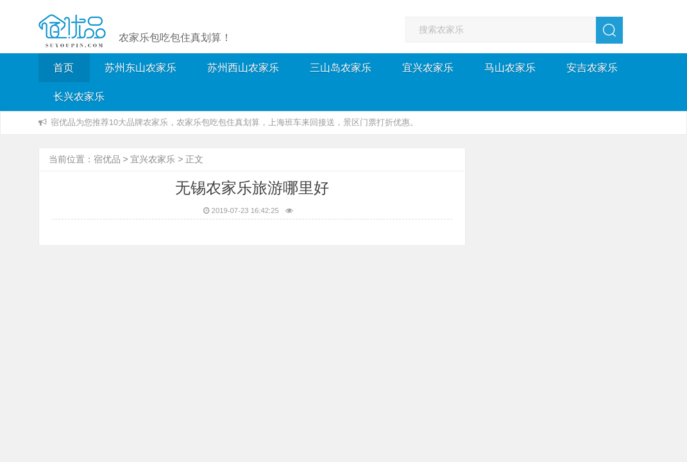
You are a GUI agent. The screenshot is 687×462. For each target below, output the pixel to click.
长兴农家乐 (79, 96)
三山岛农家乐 (340, 67)
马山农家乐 (510, 67)
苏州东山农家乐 (140, 67)
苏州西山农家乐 (243, 67)
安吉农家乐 (592, 67)
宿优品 (107, 159)
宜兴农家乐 (428, 67)
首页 (63, 67)
